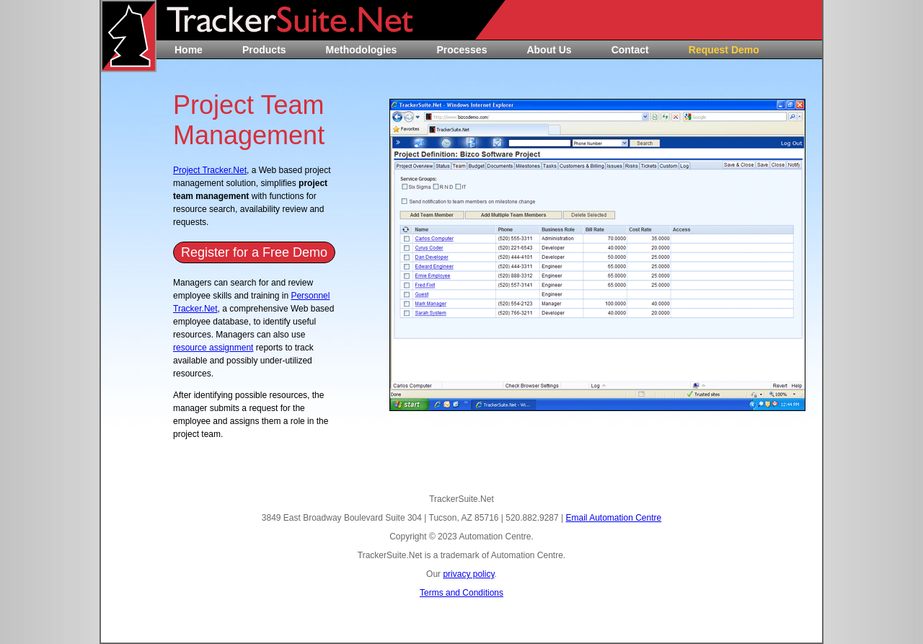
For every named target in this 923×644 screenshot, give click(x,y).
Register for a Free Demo (254, 252)
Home (189, 50)
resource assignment (213, 348)
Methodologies (361, 50)
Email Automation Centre (613, 518)
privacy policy (468, 574)
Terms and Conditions (461, 593)
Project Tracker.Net (210, 170)
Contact (630, 50)
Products (264, 50)
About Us (548, 50)
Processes (461, 50)
